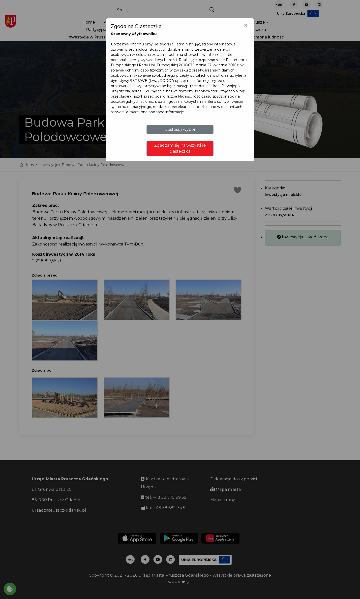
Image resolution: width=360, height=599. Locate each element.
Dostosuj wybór (180, 129)
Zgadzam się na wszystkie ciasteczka (180, 148)
